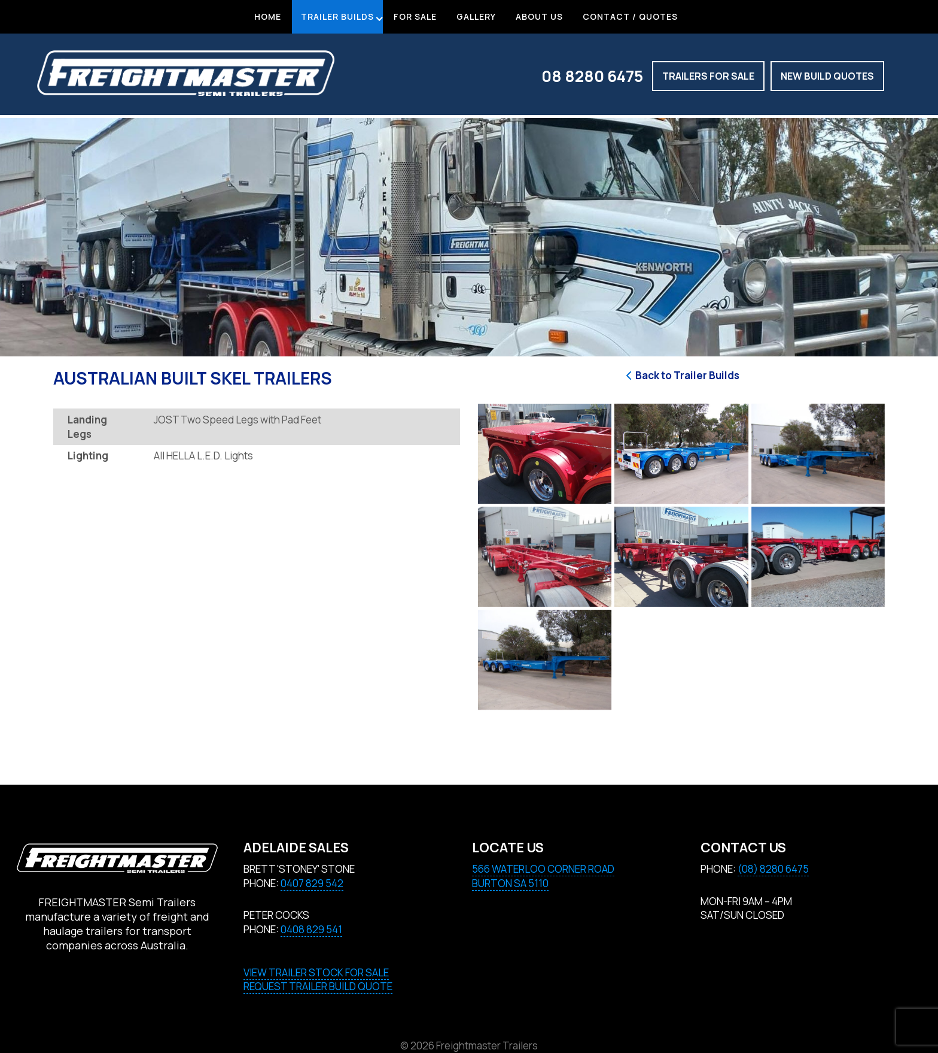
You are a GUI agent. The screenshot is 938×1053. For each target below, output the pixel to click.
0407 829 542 (312, 883)
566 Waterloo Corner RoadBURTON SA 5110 (543, 876)
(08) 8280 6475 (773, 869)
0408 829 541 (311, 929)
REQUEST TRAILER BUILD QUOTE (317, 986)
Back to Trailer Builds (681, 375)
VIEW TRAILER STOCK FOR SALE (316, 972)
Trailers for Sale (708, 76)
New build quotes (827, 76)
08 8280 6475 (592, 76)
